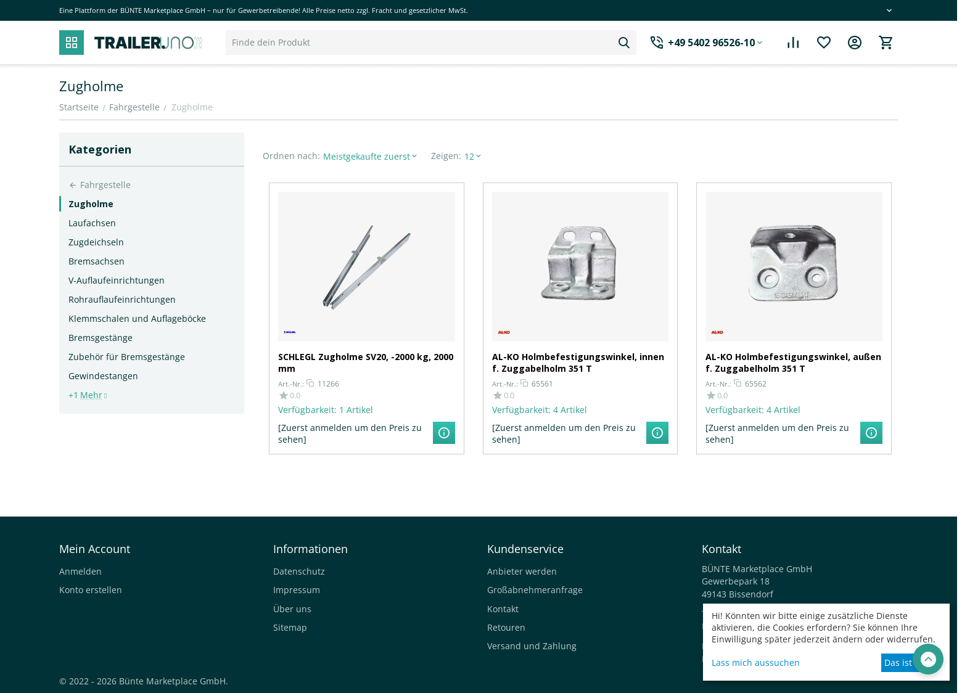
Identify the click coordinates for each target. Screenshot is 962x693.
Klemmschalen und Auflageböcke (137, 318)
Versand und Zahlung (532, 646)
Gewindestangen (103, 376)
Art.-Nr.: (291, 383)
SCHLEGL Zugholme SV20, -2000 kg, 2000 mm (365, 362)
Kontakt (503, 609)
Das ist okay (908, 662)
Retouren (506, 627)
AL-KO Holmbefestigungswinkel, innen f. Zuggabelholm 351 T (578, 362)
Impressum (296, 590)
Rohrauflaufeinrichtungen (122, 299)
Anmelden (80, 571)
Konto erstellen (90, 590)
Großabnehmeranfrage (535, 590)
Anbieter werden (522, 571)
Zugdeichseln (96, 242)
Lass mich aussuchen (756, 662)
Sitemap (290, 627)
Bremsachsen (96, 261)
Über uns (292, 609)
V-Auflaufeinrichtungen (116, 280)
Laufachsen (92, 223)
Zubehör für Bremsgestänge (126, 357)
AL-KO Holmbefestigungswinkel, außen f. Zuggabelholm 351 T (793, 362)
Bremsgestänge (100, 337)
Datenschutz (299, 571)
